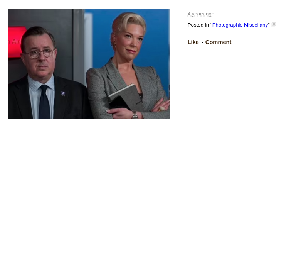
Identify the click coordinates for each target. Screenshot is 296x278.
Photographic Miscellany (240, 25)
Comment (218, 42)
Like (193, 42)
